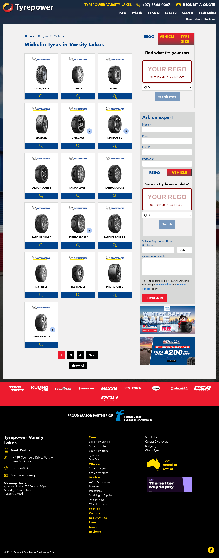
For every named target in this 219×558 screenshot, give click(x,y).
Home (29, 36)
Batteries (94, 486)
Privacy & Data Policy (24, 552)
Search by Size (98, 446)
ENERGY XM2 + (78, 187)
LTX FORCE (41, 286)
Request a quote (195, 5)
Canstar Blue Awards (157, 441)
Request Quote (154, 297)
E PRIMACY (78, 138)
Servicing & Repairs (100, 495)
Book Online (207, 13)
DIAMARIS (41, 138)
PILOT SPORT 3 (41, 336)
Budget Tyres (152, 446)
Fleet (189, 19)
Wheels (137, 13)
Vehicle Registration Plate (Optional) (157, 243)
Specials (171, 13)
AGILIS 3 (115, 88)
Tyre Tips (94, 459)
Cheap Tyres (152, 450)
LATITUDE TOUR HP (115, 237)
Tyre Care (94, 455)
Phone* (146, 136)
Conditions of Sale (45, 552)
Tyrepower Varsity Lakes (105, 5)
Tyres (122, 13)
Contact (187, 13)
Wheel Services (98, 504)
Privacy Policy (163, 284)
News (198, 19)
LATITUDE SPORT (41, 237)
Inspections (95, 491)
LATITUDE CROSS (114, 187)
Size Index (151, 437)
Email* (146, 147)
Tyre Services (96, 499)
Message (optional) (153, 256)
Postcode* (148, 159)
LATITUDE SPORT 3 (78, 237)
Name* (146, 124)
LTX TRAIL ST (78, 286)
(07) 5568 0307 (156, 5)
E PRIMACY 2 (114, 138)
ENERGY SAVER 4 (41, 187)
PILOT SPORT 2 (114, 286)
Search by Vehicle (99, 442)
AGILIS (78, 88)
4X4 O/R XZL (41, 88)
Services (154, 13)
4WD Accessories (99, 482)
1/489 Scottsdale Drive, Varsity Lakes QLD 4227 (32, 459)
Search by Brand (98, 450)
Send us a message (23, 475)
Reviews (209, 19)
